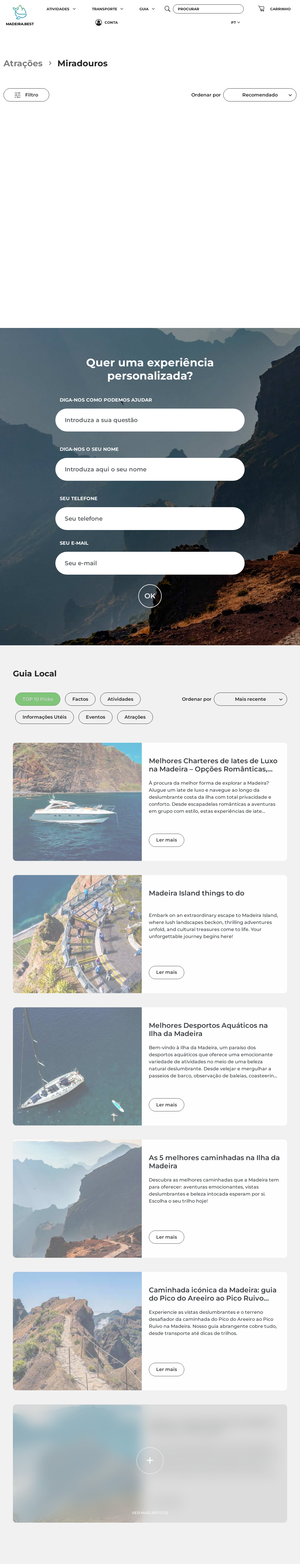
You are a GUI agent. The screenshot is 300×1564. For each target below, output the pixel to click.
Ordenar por (206, 95)
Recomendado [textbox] (260, 95)
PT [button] (233, 22)
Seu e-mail (74, 543)
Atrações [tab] (135, 717)
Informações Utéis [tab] (45, 717)
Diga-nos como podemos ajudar (106, 400)
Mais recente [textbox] (250, 699)
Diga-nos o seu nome (89, 449)
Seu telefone (79, 498)
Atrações (23, 63)
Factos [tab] (80, 699)
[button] (74, 9)
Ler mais (166, 840)
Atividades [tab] (120, 699)
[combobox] (259, 94)
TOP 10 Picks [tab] (38, 699)
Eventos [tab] (95, 717)
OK (150, 596)
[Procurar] (208, 8)
